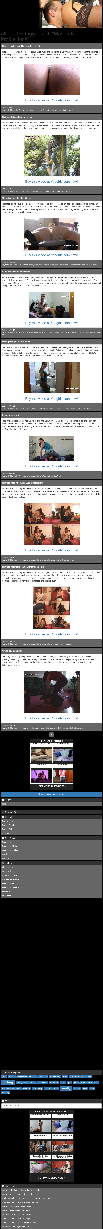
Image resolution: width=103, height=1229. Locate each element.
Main (4, 804)
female (42, 728)
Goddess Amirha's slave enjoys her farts (19, 1222)
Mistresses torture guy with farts (16, 1227)
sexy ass (39, 110)
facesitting (55, 1077)
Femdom (6, 858)
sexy (57, 560)
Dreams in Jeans (9, 875)
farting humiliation (76, 728)
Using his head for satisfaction (16, 272)
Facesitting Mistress (10, 846)
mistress (32, 110)
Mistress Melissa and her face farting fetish (22, 46)
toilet (92, 1089)
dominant (92, 332)
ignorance (65, 408)
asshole (58, 191)
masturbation (65, 332)
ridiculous (58, 265)
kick (59, 728)
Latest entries (9, 1186)
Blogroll (7, 817)
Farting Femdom (9, 825)
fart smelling (86, 1077)
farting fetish (22, 1083)
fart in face (41, 408)
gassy (76, 1083)
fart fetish (55, 110)
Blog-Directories (10, 838)
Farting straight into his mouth (16, 342)
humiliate (32, 728)
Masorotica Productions (19, 110)
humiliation (38, 265)
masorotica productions (11, 1089)
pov (70, 191)
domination (43, 1077)
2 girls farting (71, 560)
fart (44, 110)
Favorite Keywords (11, 1072)
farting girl (65, 728)
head (55, 728)
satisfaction (75, 332)
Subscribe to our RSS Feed (51, 794)
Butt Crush (6, 871)
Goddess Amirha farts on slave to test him (20, 1202)
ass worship (84, 332)
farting (48, 110)
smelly (71, 110)
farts (41, 191)
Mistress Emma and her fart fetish (16, 1206)
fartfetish (85, 265)
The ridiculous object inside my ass (18, 198)
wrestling (5, 1093)
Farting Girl (7, 829)
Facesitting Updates (10, 850)
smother (77, 1089)
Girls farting (7, 833)
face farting (64, 110)
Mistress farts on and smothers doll (17, 1214)
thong (52, 265)
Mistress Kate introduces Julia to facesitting (22, 483)
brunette (32, 1077)
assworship (22, 1077)
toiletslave (57, 408)
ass (41, 476)
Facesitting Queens (10, 887)
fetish (53, 560)
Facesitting (7, 842)
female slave (42, 1083)
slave (56, 1089)
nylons (65, 265)
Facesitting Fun (9, 883)
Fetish (4, 854)
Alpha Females (8, 867)
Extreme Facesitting (10, 879)
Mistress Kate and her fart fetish (17, 117)
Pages (6, 800)
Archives (7, 1101)
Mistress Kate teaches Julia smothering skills (23, 567)
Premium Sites (10, 812)
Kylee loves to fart (10, 415)
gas (37, 191)
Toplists (7, 863)
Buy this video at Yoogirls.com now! (51, 100)
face (61, 644)
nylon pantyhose (75, 265)
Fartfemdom (7, 821)
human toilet (81, 408)
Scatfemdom (7, 895)
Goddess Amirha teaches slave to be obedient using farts (27, 1198)
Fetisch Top (7, 891)
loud (96, 1083)
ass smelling (38, 332)
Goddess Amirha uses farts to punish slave (20, 1218)
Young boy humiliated (12, 651)
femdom (46, 265)
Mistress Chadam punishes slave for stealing (21, 1190)
